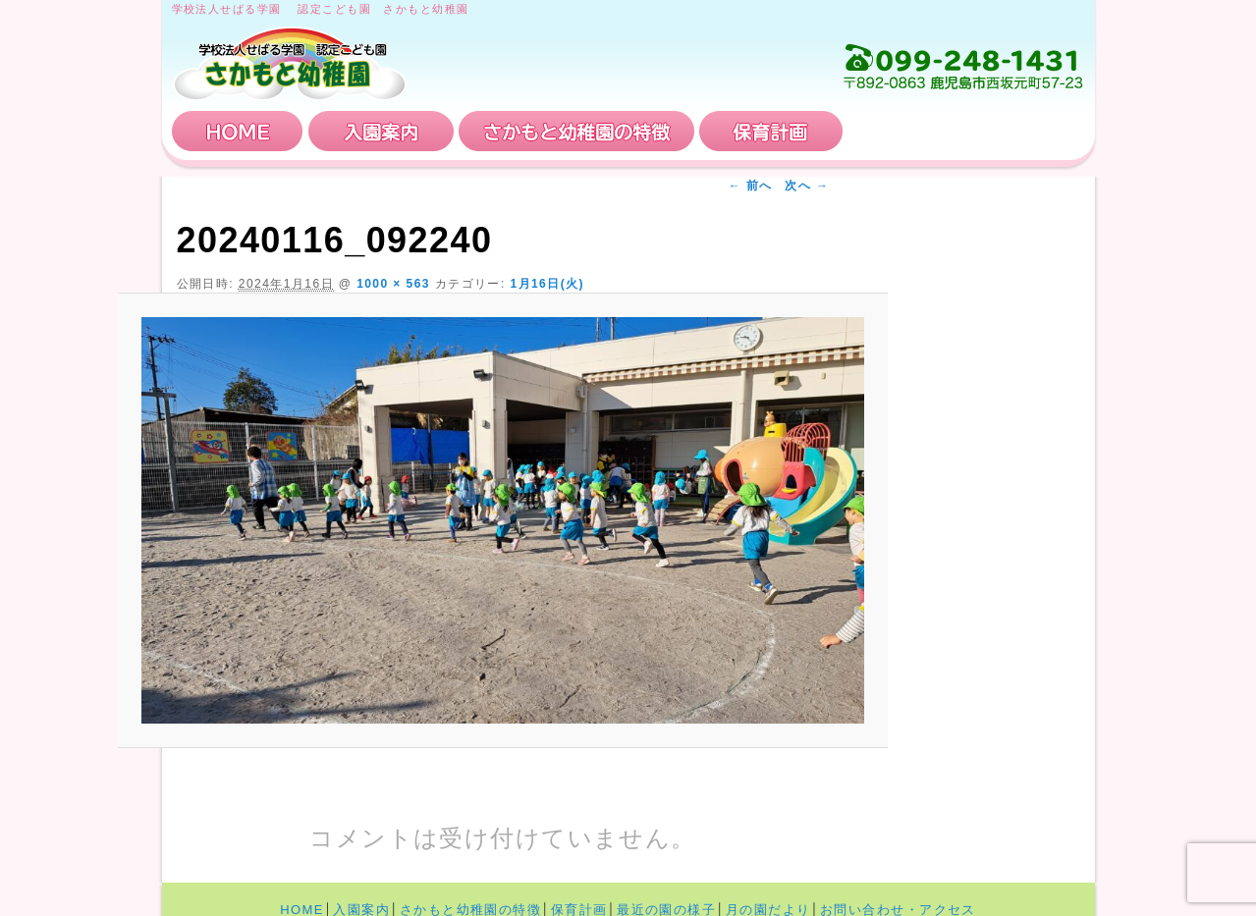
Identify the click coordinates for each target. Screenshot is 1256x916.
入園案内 (381, 131)
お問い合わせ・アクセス (966, 131)
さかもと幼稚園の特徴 (576, 131)
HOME (237, 131)
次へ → (807, 185)
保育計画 (771, 131)
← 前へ (751, 185)
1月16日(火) (547, 284)
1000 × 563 (393, 284)
